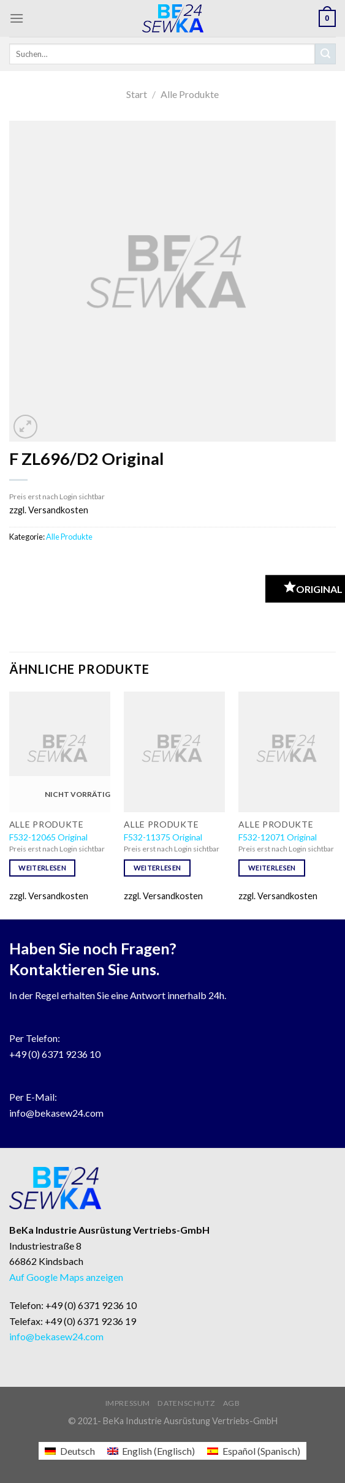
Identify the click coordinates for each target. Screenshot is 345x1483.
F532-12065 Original (48, 837)
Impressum (128, 1403)
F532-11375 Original (163, 837)
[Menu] (16, 18)
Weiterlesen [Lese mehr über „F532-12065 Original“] (42, 868)
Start (136, 94)
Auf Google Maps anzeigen (66, 1277)
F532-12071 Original (277, 837)
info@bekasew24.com (56, 1113)
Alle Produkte (190, 94)
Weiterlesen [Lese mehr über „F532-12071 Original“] (272, 868)
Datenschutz (186, 1403)
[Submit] (325, 53)
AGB (231, 1403)
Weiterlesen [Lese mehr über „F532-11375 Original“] (157, 868)
